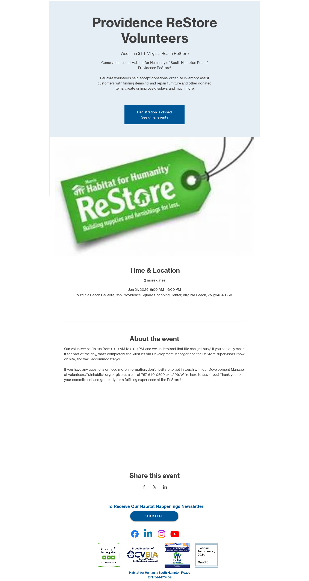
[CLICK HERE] (154, 516)
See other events (154, 117)
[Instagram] (161, 534)
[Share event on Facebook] (144, 487)
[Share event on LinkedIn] (165, 487)
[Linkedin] (148, 534)
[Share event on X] (155, 487)
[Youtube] (175, 534)
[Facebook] (135, 534)
